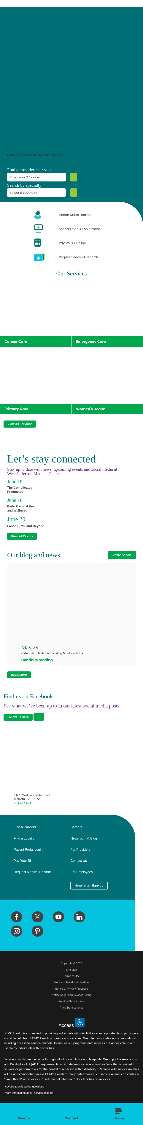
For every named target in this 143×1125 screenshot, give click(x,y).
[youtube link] (58, 927)
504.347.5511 (23, 812)
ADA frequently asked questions (24, 1097)
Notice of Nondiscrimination (71, 993)
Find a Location (25, 848)
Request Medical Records (32, 881)
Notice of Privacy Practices (71, 999)
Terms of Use (71, 986)
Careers (76, 836)
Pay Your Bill (23, 870)
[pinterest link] (37, 941)
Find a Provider (25, 836)
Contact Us (78, 870)
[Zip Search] (73, 177)
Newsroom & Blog (83, 848)
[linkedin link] (79, 927)
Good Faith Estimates (71, 1012)
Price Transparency (71, 1018)
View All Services (23, 425)
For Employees (81, 881)
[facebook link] (16, 927)
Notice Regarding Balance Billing (71, 1005)
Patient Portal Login (28, 859)
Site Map (71, 980)
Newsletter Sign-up (92, 895)
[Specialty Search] (73, 192)
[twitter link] (37, 927)
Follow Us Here (21, 725)
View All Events (25, 541)
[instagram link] (16, 941)
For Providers (80, 859)
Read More (121, 560)
